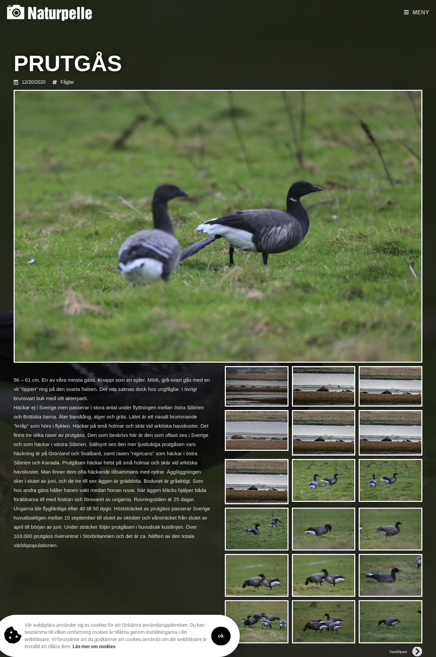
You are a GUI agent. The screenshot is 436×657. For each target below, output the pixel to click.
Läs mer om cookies (77, 646)
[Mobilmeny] (416, 12)
